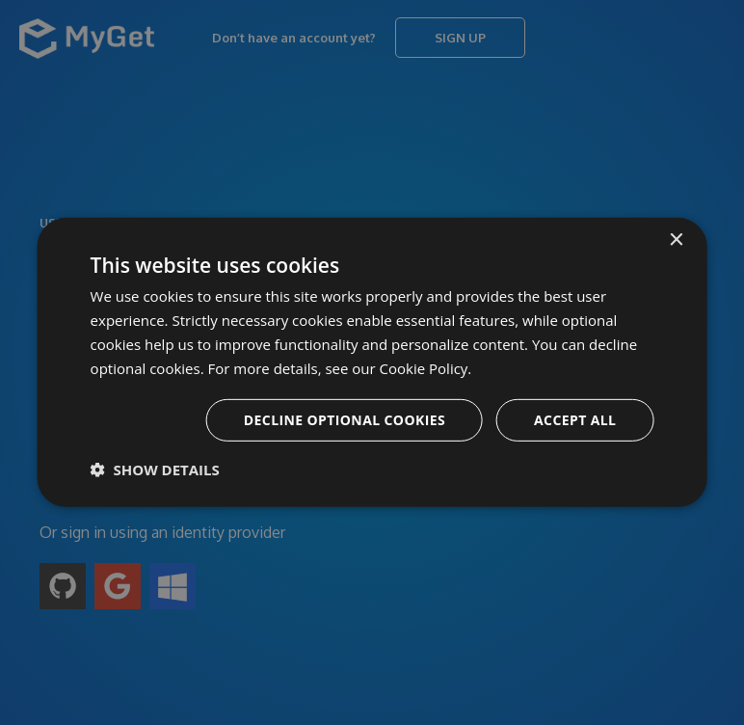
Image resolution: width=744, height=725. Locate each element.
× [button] (675, 240)
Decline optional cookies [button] (344, 420)
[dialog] (372, 362)
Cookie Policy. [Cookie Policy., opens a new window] (426, 367)
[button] (155, 469)
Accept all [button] (575, 420)
